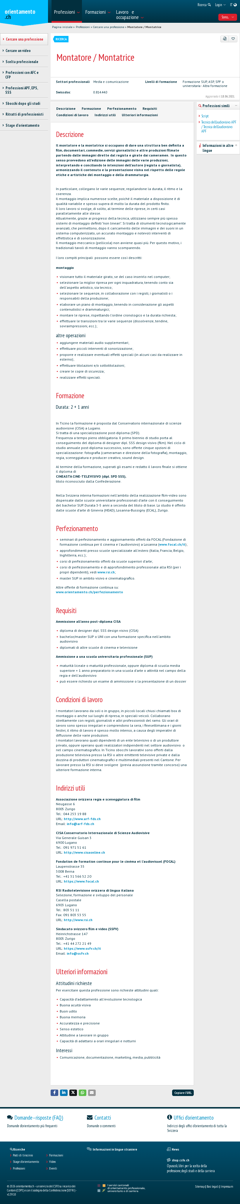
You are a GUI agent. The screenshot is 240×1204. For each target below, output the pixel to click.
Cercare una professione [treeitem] (24, 39)
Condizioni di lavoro (72, 115)
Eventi (53, 1168)
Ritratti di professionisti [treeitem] (24, 114)
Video (52, 1162)
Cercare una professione (108, 27)
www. (163, 544)
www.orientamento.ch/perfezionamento (89, 592)
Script (205, 116)
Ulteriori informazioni (140, 115)
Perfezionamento (121, 108)
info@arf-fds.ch (80, 824)
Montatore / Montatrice (144, 27)
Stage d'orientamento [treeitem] (22, 125)
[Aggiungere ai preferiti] (233, 39)
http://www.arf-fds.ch (82, 819)
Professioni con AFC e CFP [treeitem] (22, 74)
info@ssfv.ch (78, 953)
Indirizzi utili (105, 115)
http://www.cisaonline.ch (84, 852)
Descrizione (66, 108)
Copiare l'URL (183, 1093)
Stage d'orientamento (26, 1162)
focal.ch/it (176, 544)
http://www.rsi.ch (78, 920)
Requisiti (150, 108)
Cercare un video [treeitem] (18, 50)
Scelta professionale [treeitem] (21, 61)
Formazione (91, 108)
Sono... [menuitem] (228, 17)
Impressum (227, 1186)
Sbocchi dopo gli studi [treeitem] (22, 103)
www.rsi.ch (106, 572)
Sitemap (200, 1186)
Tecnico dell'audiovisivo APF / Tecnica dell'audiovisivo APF (218, 126)
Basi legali (213, 1186)
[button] (54, 1093)
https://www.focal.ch (81, 881)
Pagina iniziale (62, 27)
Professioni (83, 27)
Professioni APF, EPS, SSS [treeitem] (21, 90)
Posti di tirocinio (23, 1155)
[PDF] (225, 39)
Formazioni (56, 1155)
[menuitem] (67, 11)
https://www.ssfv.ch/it (82, 948)
